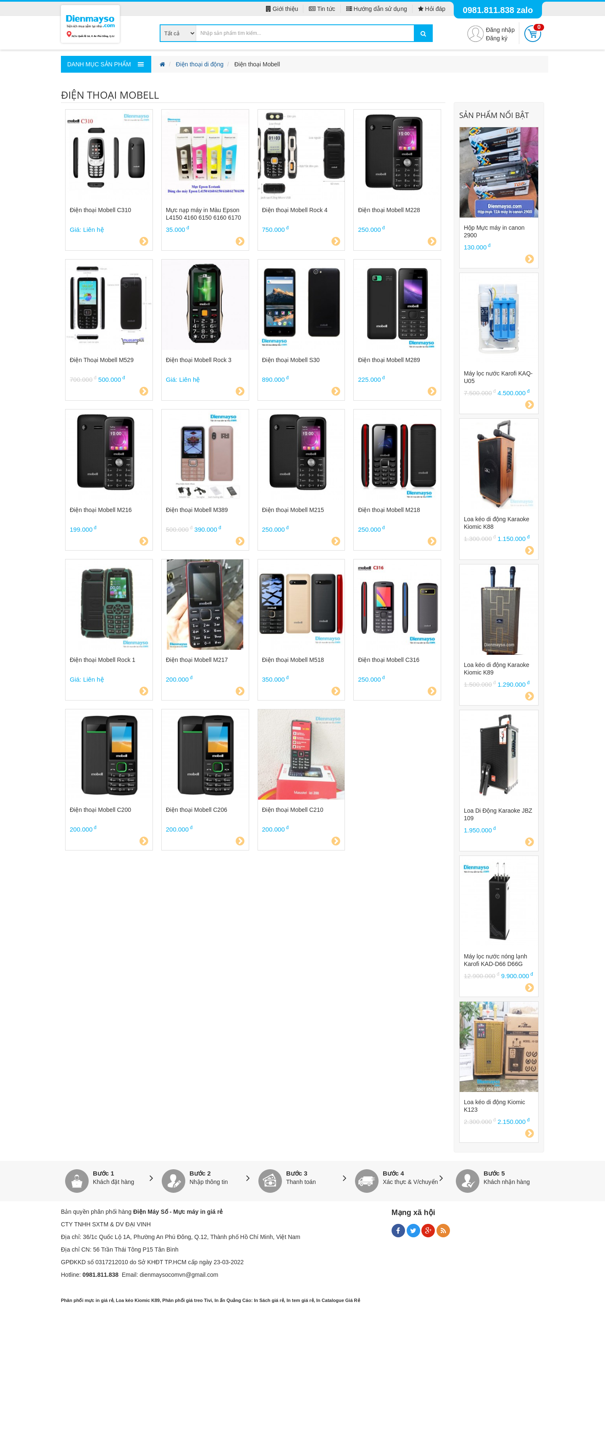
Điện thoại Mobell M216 (101, 510)
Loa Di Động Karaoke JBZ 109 (498, 814)
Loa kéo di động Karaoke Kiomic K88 (496, 523)
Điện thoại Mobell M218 (389, 510)
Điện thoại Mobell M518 (293, 659)
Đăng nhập (500, 29)
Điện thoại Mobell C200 (100, 809)
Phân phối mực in (80, 1300)
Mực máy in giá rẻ (198, 1211)
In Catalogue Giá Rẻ (338, 1300)
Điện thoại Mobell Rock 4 (295, 210)
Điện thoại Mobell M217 (197, 659)
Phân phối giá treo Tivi (187, 1300)
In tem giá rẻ (300, 1300)
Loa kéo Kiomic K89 (138, 1300)
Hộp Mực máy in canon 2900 (494, 231)
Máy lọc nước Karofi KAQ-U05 (498, 377)
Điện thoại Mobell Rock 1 (102, 659)
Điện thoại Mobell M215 (293, 510)
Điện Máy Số (150, 1211)
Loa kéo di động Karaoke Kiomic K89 (496, 668)
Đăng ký (496, 38)
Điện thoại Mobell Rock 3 (198, 360)
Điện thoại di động (200, 64)
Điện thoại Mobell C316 (388, 659)
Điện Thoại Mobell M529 (102, 360)
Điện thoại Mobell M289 (389, 360)
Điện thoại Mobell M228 (389, 210)
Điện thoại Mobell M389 (197, 510)
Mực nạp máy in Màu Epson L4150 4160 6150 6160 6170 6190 (203, 214)
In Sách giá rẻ (269, 1300)
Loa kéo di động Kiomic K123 (494, 1106)
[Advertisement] (302, 1380)
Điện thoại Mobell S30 (291, 360)
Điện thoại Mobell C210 (293, 809)
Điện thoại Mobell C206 (196, 809)
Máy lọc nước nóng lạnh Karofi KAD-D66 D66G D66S (495, 960)
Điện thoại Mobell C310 (100, 210)
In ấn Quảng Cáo (232, 1300)
